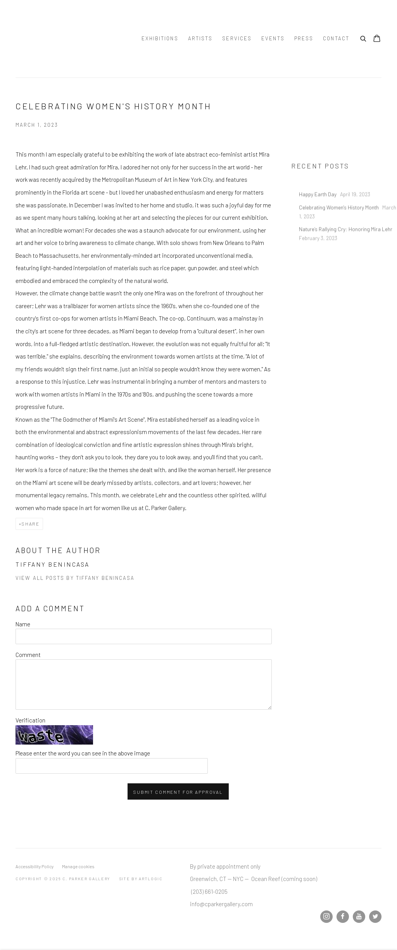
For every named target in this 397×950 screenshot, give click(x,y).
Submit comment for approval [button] (178, 792)
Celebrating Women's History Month (339, 224)
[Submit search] (363, 38)
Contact (336, 38)
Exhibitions (160, 38)
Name (23, 624)
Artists (200, 38)
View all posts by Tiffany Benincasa (75, 578)
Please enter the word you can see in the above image (83, 753)
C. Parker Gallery (70, 39)
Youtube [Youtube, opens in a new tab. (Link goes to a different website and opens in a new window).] (359, 916)
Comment (28, 654)
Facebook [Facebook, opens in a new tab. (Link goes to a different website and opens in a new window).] (343, 916)
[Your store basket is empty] (376, 39)
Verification (30, 720)
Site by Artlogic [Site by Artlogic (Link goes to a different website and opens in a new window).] (141, 878)
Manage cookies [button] (78, 866)
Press (304, 38)
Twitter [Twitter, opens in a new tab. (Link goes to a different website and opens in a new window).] (375, 916)
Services (237, 38)
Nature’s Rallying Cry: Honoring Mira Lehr (346, 245)
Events (273, 38)
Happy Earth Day (318, 211)
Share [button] (31, 523)
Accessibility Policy (35, 866)
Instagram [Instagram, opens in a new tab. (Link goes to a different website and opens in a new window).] (326, 916)
